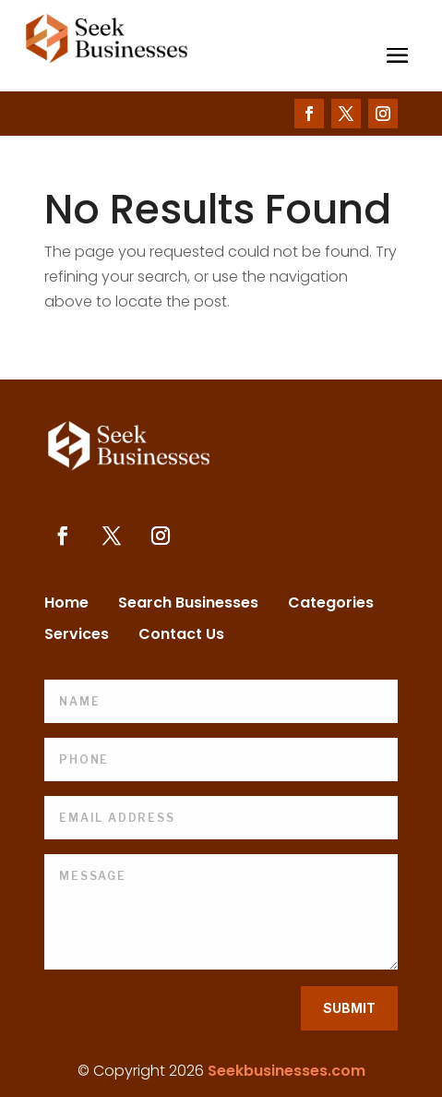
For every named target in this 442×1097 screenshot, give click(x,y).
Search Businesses (188, 605)
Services (76, 636)
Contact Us (181, 636)
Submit (349, 1008)
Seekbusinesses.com (286, 1070)
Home (66, 605)
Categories (331, 605)
